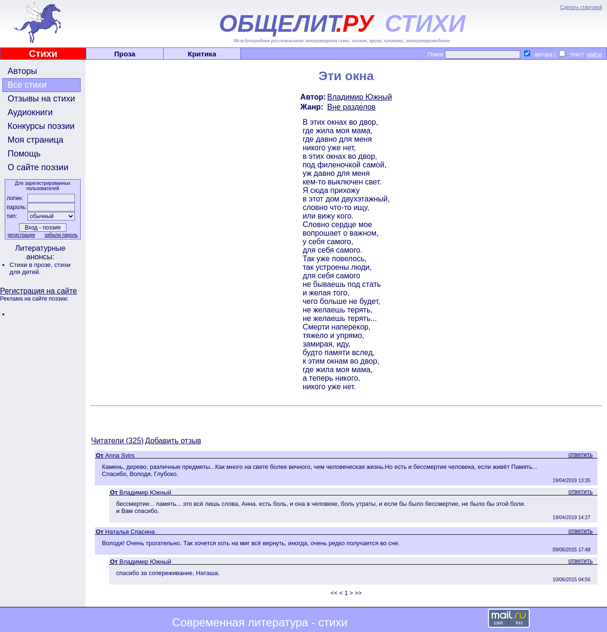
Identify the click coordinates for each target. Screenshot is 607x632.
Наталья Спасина (130, 531)
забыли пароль (61, 235)
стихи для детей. (40, 268)
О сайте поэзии (38, 167)
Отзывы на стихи (41, 98)
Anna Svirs (120, 455)
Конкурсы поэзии (41, 126)
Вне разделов (351, 107)
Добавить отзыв (173, 441)
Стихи (43, 53)
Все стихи (27, 85)
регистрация (21, 235)
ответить (580, 454)
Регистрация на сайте (38, 291)
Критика (202, 54)
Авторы (22, 71)
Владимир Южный (359, 97)
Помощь (24, 153)
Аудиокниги (30, 112)
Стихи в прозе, (31, 264)
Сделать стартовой (581, 7)
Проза (125, 54)
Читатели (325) (117, 441)
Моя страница (36, 140)
